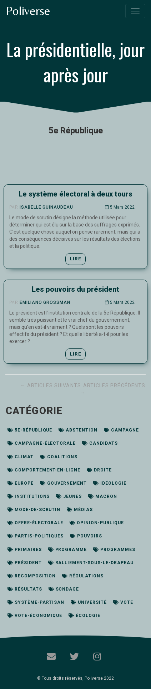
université (89, 602)
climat (20, 456)
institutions (28, 496)
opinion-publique (97, 522)
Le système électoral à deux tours (75, 194)
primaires (24, 549)
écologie (84, 615)
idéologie (109, 483)
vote (123, 602)
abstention (78, 430)
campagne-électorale (41, 443)
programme (67, 549)
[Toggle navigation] (135, 11)
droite (99, 470)
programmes (114, 549)
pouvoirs (86, 536)
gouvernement (63, 483)
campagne (121, 430)
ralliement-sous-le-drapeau (91, 562)
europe (20, 483)
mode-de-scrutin (33, 509)
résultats (24, 589)
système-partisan (35, 602)
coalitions (59, 456)
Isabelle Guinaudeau (46, 207)
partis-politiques (35, 536)
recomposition (31, 575)
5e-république (29, 430)
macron (102, 496)
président (24, 562)
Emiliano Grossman (45, 302)
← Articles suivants (51, 385)
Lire (75, 258)
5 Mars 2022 (120, 207)
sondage (64, 589)
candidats (100, 443)
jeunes (69, 496)
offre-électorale (35, 522)
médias (80, 509)
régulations (83, 575)
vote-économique (34, 615)
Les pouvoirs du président (75, 289)
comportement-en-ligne (43, 470)
